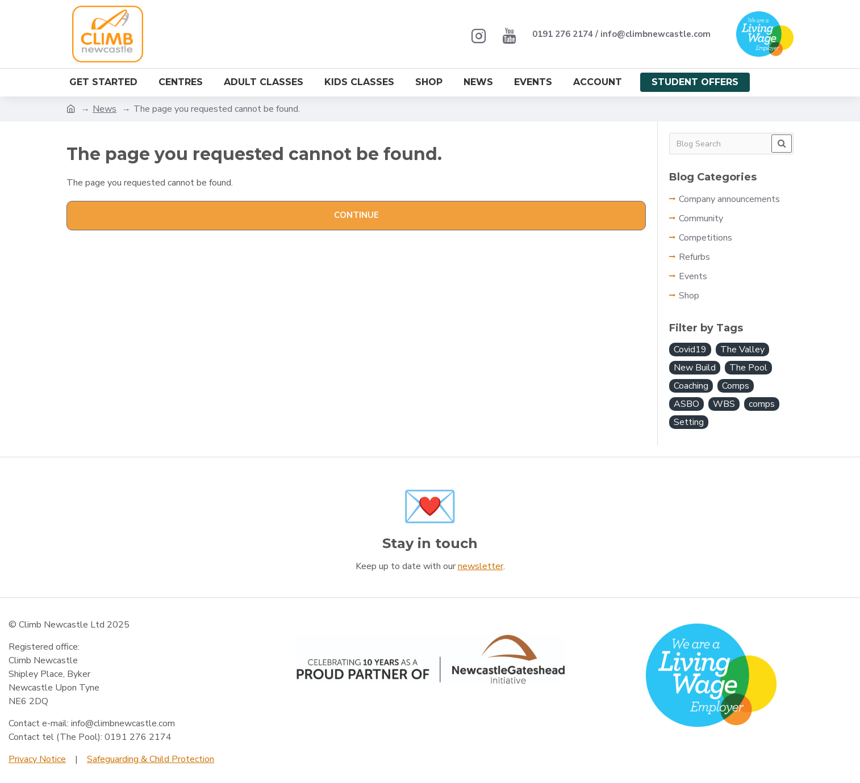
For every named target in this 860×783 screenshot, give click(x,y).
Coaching (691, 386)
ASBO (686, 404)
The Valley (742, 349)
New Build (695, 367)
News (104, 109)
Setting (689, 422)
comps (762, 404)
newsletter (480, 566)
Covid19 (690, 349)
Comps (735, 386)
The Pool (748, 367)
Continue (356, 215)
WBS (724, 404)
